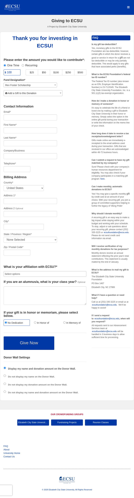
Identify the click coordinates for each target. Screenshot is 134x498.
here (102, 179)
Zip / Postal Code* (13, 247)
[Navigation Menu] (128, 7)
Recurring (29, 65)
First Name (10, 124)
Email (7, 111)
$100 (56, 72)
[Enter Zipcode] (17, 253)
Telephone (10, 163)
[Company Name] (30, 156)
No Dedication (14, 322)
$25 (32, 72)
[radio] (15, 323)
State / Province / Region (18, 234)
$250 (68, 72)
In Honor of (41, 322)
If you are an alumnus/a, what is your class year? (40, 282)
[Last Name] (30, 143)
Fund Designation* (14, 80)
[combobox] (30, 85)
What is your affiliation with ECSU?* (30, 267)
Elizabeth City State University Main (33, 422)
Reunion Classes (101, 422)
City (6, 221)
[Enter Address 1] (30, 201)
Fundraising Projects (66, 422)
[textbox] (33, 93)
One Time (11, 65)
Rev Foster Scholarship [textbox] (18, 85)
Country (8, 182)
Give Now (29, 342)
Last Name (10, 137)
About (6, 449)
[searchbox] (45, 274)
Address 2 (9, 208)
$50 (44, 72)
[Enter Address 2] (30, 214)
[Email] (30, 117)
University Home (11, 453)
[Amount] (12, 72)
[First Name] (30, 130)
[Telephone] (17, 169)
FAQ (5, 446)
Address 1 (10, 195)
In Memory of (72, 322)
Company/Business (14, 150)
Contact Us (9, 456)
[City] (24, 227)
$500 (80, 72)
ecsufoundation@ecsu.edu (116, 232)
